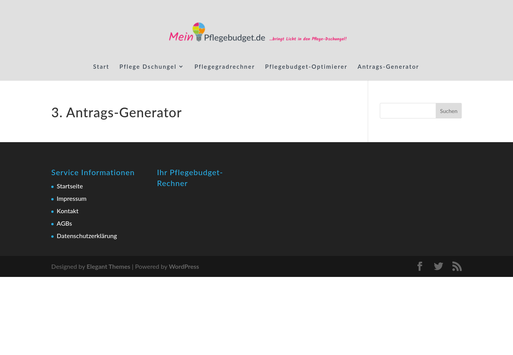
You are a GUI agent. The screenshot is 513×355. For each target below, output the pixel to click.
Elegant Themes (108, 266)
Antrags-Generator (388, 67)
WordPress (184, 266)
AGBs (64, 223)
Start (101, 67)
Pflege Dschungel (148, 67)
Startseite (70, 186)
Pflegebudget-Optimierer (306, 67)
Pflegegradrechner (225, 67)
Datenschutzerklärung (87, 235)
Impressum (72, 198)
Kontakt (67, 210)
